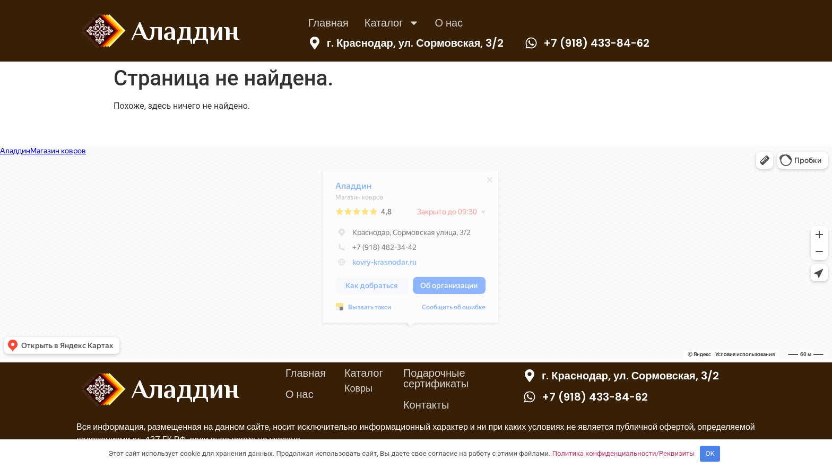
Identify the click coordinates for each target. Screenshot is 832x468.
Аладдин (185, 31)
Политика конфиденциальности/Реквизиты (623, 453)
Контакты (426, 404)
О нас (449, 22)
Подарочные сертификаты (436, 378)
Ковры (358, 388)
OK (710, 453)
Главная (328, 22)
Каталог (392, 22)
